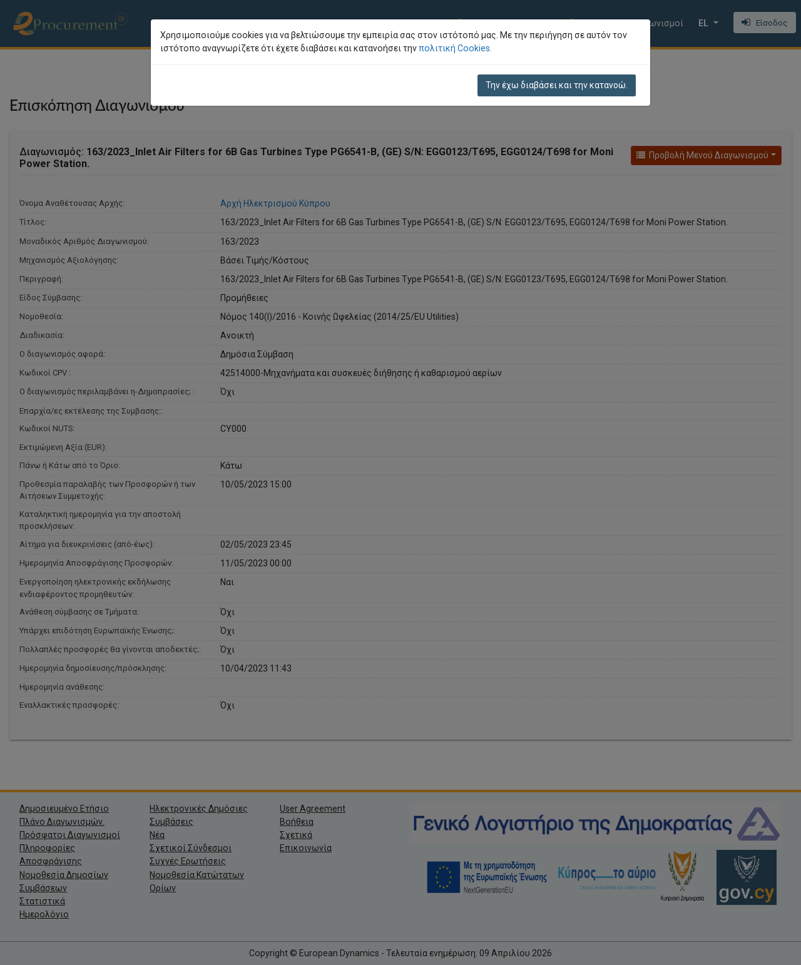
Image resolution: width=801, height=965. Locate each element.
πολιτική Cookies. (455, 48)
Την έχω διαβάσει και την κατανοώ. (557, 85)
